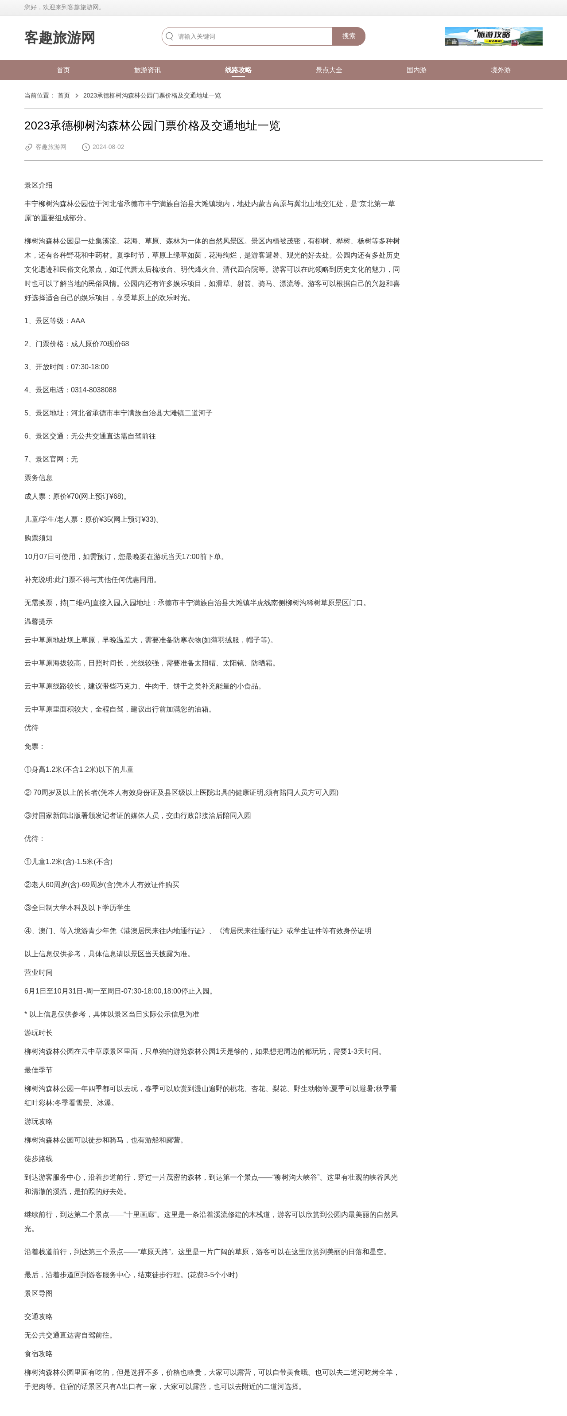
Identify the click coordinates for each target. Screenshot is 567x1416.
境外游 (501, 70)
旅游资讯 (147, 70)
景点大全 (329, 70)
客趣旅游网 (59, 38)
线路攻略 (238, 70)
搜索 (349, 35)
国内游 (417, 70)
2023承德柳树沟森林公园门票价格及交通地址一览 (152, 95)
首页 (63, 70)
